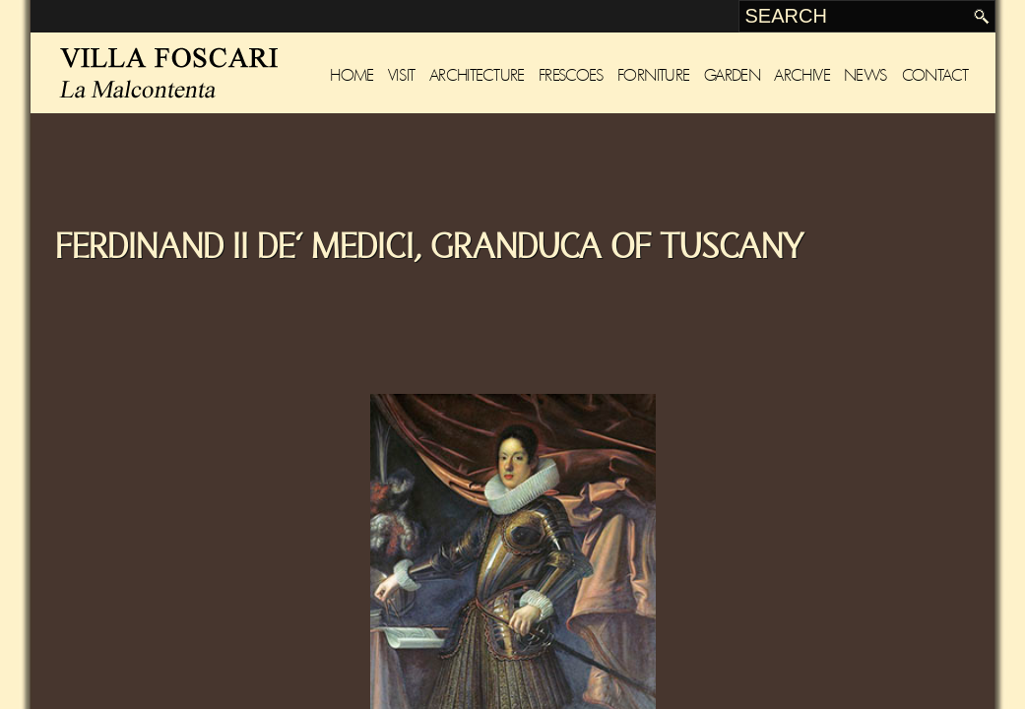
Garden (732, 75)
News (866, 75)
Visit (402, 75)
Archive (802, 75)
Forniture (653, 75)
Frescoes (571, 75)
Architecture (477, 75)
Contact (935, 75)
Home (352, 75)
